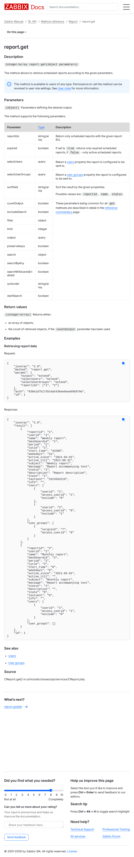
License (72, 851)
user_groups (75, 174)
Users (12, 712)
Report (73, 21)
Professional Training (116, 829)
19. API (32, 21)
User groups (16, 719)
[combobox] (83, 7)
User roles (64, 88)
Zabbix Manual (13, 21)
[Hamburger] (126, 7)
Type (41, 126)
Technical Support (82, 829)
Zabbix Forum (111, 836)
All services (77, 836)
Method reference (52, 21)
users (70, 161)
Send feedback (16, 837)
